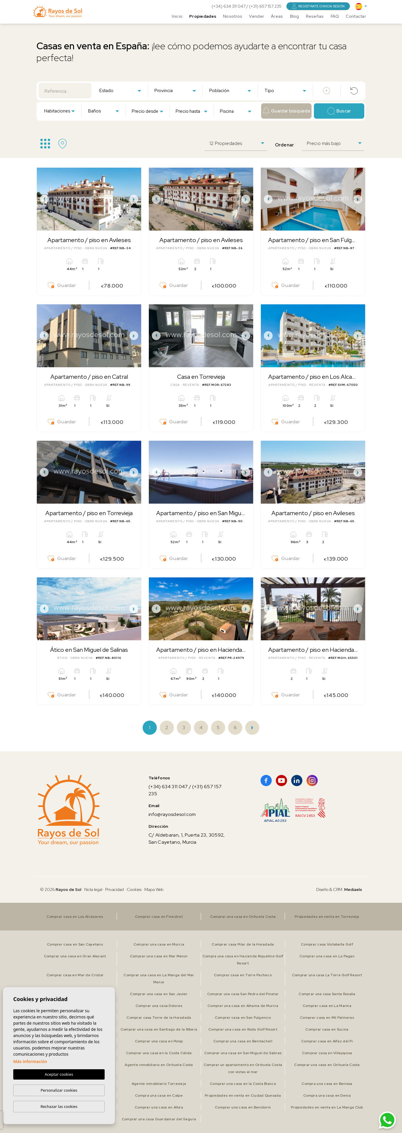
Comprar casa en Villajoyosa (327, 1053)
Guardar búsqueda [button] (286, 111)
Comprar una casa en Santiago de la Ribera (159, 1029)
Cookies (134, 889)
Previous (43, 199)
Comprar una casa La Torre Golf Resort (327, 975)
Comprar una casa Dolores (159, 1005)
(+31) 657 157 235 (265, 6)
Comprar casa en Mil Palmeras (327, 1017)
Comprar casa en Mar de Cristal (75, 975)
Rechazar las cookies (58, 1106)
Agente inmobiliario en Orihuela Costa (159, 1064)
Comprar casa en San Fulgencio (243, 1017)
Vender (256, 16)
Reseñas (315, 16)
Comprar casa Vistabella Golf (327, 944)
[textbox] (121, 90)
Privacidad (114, 889)
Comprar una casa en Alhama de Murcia (242, 1005)
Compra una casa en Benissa (327, 1083)
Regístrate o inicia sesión (318, 6)
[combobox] (120, 90)
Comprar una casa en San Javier (158, 994)
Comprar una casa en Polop (159, 1041)
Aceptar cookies (59, 1074)
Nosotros (232, 16)
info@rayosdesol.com (172, 814)
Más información (30, 1062)
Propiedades (202, 16)
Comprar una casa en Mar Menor (159, 956)
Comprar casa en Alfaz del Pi (327, 1041)
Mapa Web (154, 889)
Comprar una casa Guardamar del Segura (159, 1119)
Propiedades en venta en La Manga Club (327, 1107)
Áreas (277, 16)
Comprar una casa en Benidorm (243, 1107)
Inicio (177, 16)
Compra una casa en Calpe (159, 1095)
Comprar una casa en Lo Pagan (327, 956)
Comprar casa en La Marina (327, 1005)
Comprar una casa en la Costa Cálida (159, 1053)
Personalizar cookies (59, 1090)
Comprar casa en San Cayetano (75, 944)
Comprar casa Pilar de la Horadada (243, 944)
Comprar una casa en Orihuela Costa (243, 916)
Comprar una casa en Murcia (159, 944)
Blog (294, 16)
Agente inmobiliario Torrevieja (159, 1083)
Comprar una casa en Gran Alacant (75, 956)
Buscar (339, 111)
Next (135, 199)
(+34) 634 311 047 (229, 6)
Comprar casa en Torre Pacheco (243, 975)
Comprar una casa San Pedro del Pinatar (243, 994)
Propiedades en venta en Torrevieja (327, 916)
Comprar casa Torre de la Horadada (158, 1017)
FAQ (335, 16)
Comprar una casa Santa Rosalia (327, 994)
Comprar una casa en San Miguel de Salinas (242, 1053)
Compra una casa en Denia (327, 1095)
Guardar (62, 285)
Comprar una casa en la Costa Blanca (243, 1083)
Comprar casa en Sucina (326, 1029)
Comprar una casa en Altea (159, 1107)
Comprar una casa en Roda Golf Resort (242, 1029)
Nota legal (93, 889)
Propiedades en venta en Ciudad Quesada (243, 1095)
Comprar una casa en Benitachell (242, 1041)
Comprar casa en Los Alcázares (75, 916)
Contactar (356, 16)
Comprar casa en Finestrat (159, 916)
